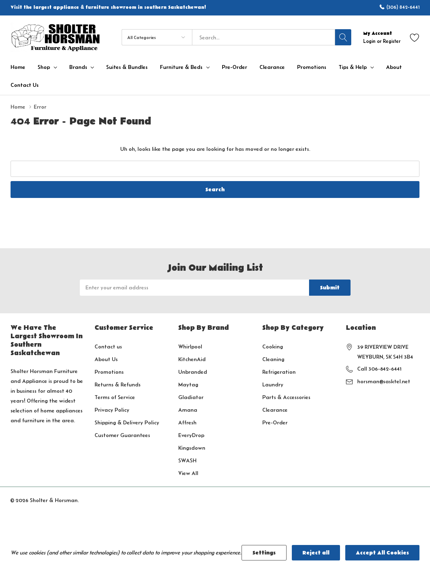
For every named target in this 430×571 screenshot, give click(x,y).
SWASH (187, 460)
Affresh (187, 422)
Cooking (272, 346)
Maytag (188, 384)
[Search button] (343, 37)
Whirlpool (190, 346)
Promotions (109, 372)
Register (391, 41)
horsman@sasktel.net (383, 381)
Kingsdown (191, 448)
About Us (106, 359)
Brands (78, 67)
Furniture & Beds (181, 67)
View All (188, 473)
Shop (44, 67)
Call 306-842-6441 (379, 369)
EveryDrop (191, 435)
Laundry (272, 384)
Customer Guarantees (122, 435)
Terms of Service (115, 397)
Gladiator (191, 397)
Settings (264, 552)
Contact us (108, 346)
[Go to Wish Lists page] (414, 37)
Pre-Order (275, 422)
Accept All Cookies (382, 552)
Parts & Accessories (286, 397)
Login (370, 41)
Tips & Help (353, 67)
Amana (187, 410)
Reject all (315, 552)
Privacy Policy (112, 410)
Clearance (275, 410)
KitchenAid (192, 359)
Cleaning (273, 359)
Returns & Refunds (118, 384)
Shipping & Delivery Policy (127, 422)
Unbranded (192, 372)
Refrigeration (279, 372)
